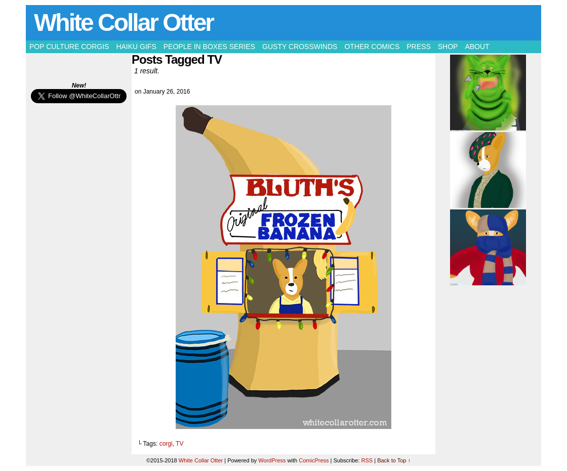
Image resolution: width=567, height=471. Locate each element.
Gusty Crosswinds (299, 46)
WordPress (272, 460)
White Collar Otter (123, 22)
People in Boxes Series (209, 46)
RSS (367, 460)
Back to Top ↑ (394, 460)
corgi (166, 443)
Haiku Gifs (136, 46)
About (477, 46)
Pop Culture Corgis (69, 46)
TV (179, 443)
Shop (448, 46)
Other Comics (371, 46)
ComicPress (314, 460)
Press (418, 46)
